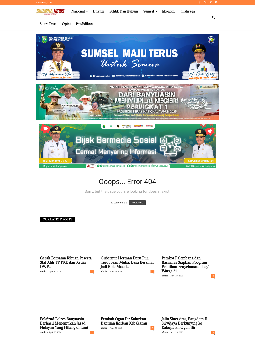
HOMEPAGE (137, 203)
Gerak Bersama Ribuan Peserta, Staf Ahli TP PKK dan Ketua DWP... (66, 262)
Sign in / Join (44, 2)
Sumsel (150, 11)
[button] (213, 18)
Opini (66, 24)
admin (43, 271)
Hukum (98, 11)
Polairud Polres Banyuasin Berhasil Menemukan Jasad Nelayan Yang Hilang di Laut (64, 323)
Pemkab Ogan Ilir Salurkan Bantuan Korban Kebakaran (124, 321)
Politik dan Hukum (124, 11)
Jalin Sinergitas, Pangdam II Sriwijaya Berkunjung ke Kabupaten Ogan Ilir (184, 323)
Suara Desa (48, 24)
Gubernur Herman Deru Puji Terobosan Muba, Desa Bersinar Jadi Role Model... (127, 262)
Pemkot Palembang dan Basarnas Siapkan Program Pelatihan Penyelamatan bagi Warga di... (185, 265)
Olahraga (188, 11)
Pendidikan (84, 24)
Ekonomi (168, 11)
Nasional (79, 11)
